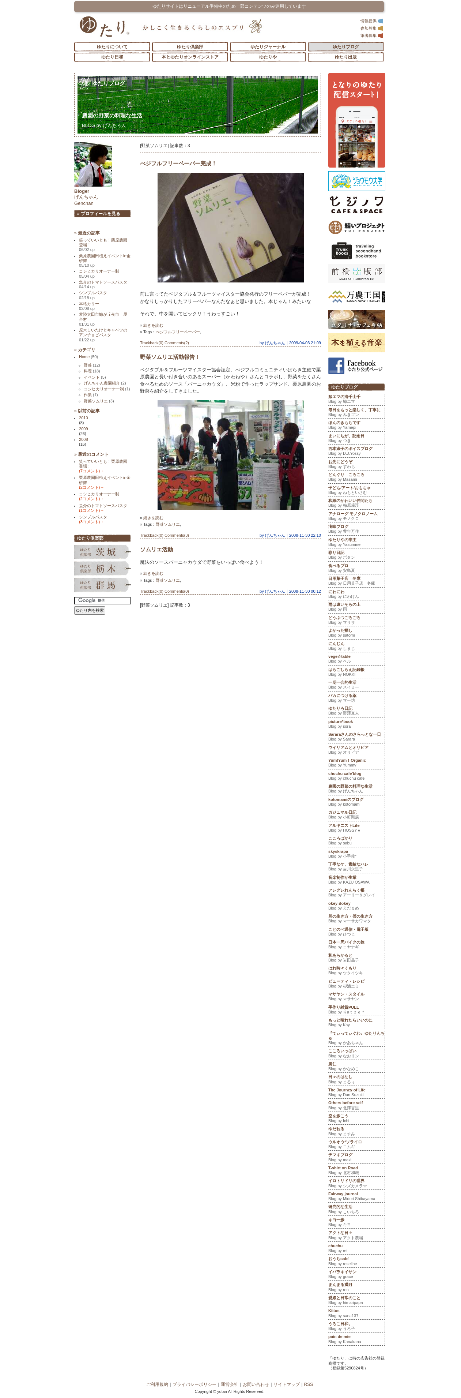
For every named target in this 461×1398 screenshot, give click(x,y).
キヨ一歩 (356, 1223)
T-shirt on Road (356, 1171)
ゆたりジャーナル (268, 46)
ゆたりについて (112, 46)
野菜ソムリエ (168, 524)
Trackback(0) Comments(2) (164, 343)
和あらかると (356, 958)
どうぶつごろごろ (356, 620)
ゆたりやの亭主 (356, 542)
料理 (92, 371)
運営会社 (229, 1384)
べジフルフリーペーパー (178, 332)
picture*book (356, 724)
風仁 (356, 1067)
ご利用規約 (157, 1384)
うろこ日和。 (356, 1327)
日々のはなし (356, 1080)
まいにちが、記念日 (356, 439)
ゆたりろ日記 (356, 711)
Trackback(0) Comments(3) (164, 535)
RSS (308, 1384)
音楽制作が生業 (356, 880)
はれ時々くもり (356, 971)
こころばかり (356, 841)
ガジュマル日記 (356, 815)
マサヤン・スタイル (356, 997)
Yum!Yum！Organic (356, 763)
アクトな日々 (356, 1235)
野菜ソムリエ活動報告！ (170, 357)
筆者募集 (371, 35)
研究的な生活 (356, 1209)
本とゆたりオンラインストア (190, 57)
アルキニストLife (356, 828)
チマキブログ (356, 1157)
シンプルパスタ (93, 295)
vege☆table (356, 659)
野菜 (92, 365)
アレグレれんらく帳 (356, 893)
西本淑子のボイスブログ (356, 451)
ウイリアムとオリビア (356, 750)
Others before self (356, 1106)
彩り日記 (356, 555)
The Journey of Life (356, 1093)
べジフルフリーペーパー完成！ (178, 163)
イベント (95, 377)
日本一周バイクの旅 (356, 945)
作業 (91, 395)
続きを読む (153, 325)
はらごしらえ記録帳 (356, 672)
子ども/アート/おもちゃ (356, 491)
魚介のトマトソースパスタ (103, 284)
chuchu (356, 1249)
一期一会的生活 (356, 685)
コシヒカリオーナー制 (99, 273)
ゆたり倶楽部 (190, 46)
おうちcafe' (356, 1261)
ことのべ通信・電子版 (356, 932)
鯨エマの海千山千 (356, 399)
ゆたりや (268, 57)
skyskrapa (356, 854)
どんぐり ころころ (356, 477)
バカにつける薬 (356, 698)
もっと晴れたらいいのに (356, 1023)
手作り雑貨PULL (356, 1010)
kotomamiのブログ (356, 802)
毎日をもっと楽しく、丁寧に (356, 413)
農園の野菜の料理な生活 (115, 115)
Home (88, 357)
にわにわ (356, 594)
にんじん (356, 646)
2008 (83, 439)
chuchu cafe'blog (356, 776)
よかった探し (356, 633)
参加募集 (371, 28)
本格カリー (89, 306)
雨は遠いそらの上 (356, 607)
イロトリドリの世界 (356, 1183)
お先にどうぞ (356, 465)
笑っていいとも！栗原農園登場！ (103, 245)
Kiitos (356, 1313)
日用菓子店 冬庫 (356, 581)
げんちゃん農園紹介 (105, 383)
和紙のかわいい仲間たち (356, 503)
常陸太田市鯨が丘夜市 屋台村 (103, 319)
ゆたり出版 (346, 57)
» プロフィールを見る (98, 213)
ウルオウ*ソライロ (356, 1145)
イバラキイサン (356, 1275)
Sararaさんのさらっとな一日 (356, 737)
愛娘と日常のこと (356, 1301)
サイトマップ (286, 1384)
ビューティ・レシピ (356, 984)
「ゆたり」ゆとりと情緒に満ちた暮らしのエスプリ (104, 26)
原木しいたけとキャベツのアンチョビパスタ (103, 335)
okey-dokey (356, 906)
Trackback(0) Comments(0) (164, 591)
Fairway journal (356, 1197)
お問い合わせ (256, 1384)
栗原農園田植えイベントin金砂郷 (105, 261)
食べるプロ (356, 568)
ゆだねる (356, 1132)
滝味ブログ (356, 529)
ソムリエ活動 (156, 549)
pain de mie (356, 1339)
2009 (83, 429)
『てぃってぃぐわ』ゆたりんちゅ (356, 1039)
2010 (83, 418)
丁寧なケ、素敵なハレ (356, 867)
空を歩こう (356, 1119)
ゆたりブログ (346, 46)
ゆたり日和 (112, 57)
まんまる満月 (356, 1287)
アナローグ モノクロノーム (356, 516)
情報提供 (371, 21)
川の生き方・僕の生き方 (356, 919)
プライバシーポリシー (194, 1384)
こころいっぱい (356, 1054)
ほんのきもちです (356, 425)
